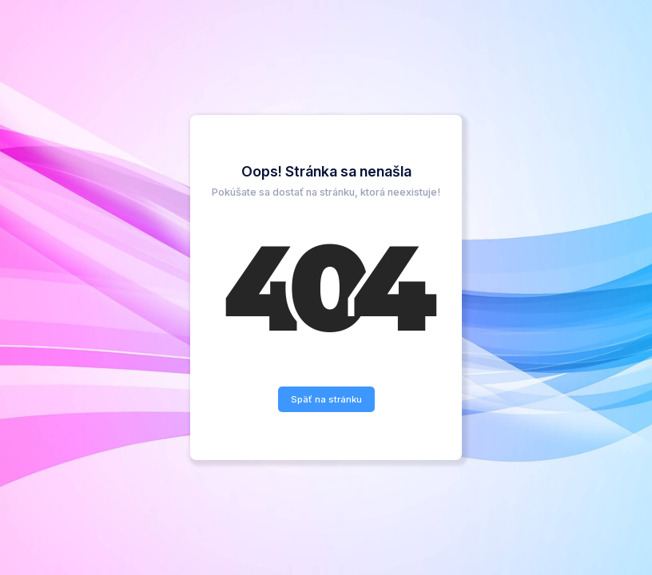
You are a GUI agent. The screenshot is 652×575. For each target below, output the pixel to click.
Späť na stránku (326, 399)
